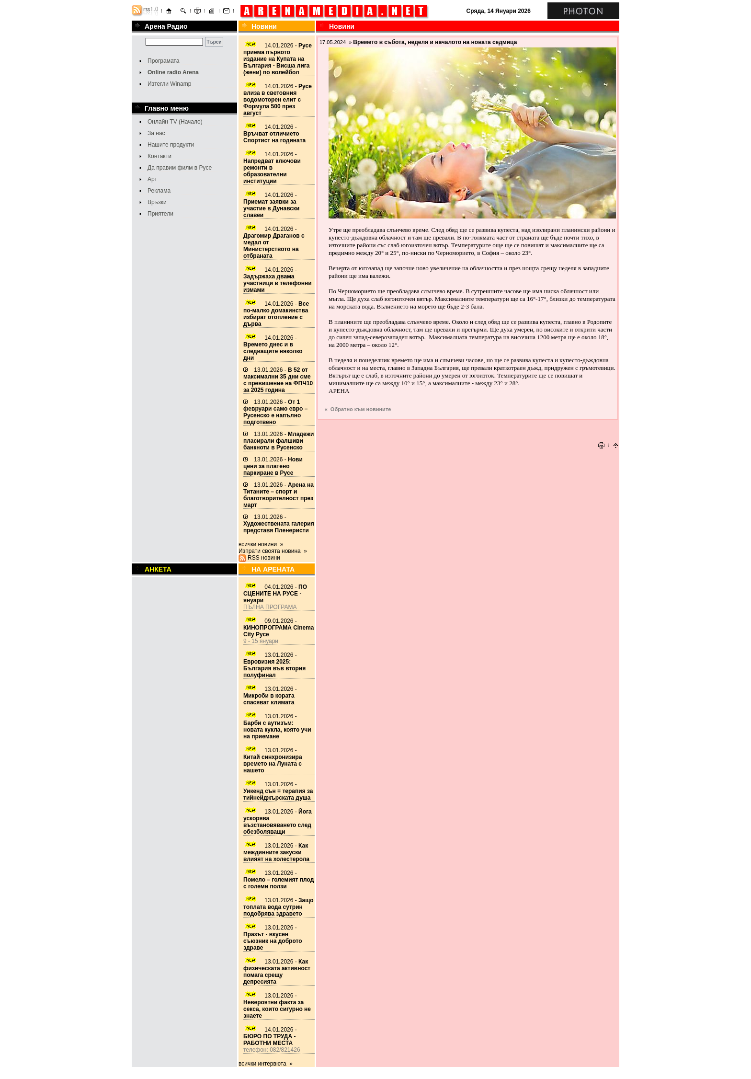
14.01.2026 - (277, 59)
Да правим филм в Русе (180, 167)
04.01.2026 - (275, 594)
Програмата (163, 60)
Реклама (159, 190)
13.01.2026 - (278, 380)
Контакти (159, 156)
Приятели (160, 213)
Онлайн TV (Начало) (175, 121)
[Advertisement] (468, 424)
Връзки (157, 202)
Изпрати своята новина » (273, 551)
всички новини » (261, 544)
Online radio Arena (173, 72)
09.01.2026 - (278, 628)
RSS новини (264, 557)
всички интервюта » (266, 1063)
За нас (156, 133)
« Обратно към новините (358, 409)
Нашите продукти (171, 144)
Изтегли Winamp (169, 83)
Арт (152, 179)
